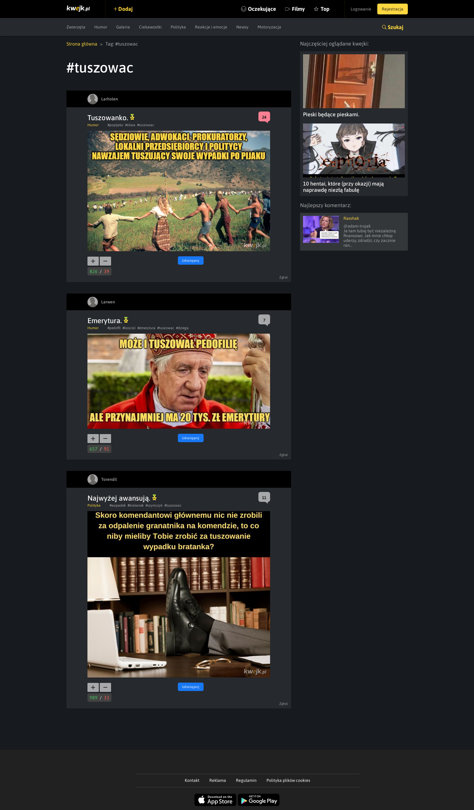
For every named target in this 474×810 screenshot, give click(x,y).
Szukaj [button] (395, 27)
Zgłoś (283, 277)
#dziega (182, 328)
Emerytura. (107, 321)
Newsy (242, 27)
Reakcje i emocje (211, 27)
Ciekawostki (150, 27)
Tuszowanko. (110, 118)
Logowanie (361, 9)
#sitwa (130, 125)
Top (325, 9)
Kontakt (192, 780)
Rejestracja (392, 9)
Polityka (178, 27)
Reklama (217, 780)
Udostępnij (190, 260)
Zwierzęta (75, 27)
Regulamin (246, 780)
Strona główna (81, 43)
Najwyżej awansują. (122, 498)
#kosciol (129, 328)
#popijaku (115, 125)
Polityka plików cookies (288, 780)
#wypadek (118, 505)
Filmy (298, 9)
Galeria (123, 27)
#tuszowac (145, 125)
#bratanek (136, 505)
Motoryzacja (269, 27)
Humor (100, 27)
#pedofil (114, 328)
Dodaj (125, 9)
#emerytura (146, 328)
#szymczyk (154, 505)
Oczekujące (262, 9)
